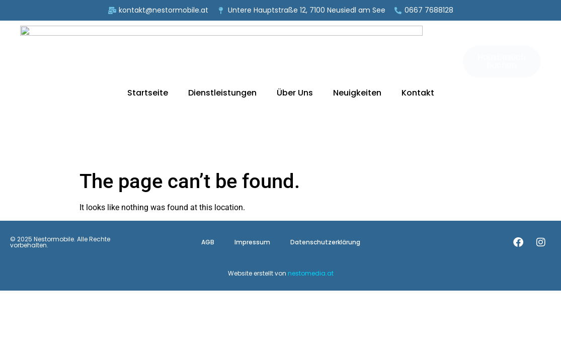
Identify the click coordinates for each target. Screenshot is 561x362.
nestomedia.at (311, 170)
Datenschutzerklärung (325, 139)
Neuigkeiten (357, 41)
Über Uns (295, 41)
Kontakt (418, 41)
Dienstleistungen (222, 41)
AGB (207, 139)
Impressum (252, 139)
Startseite (147, 41)
